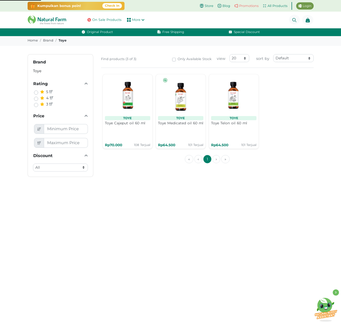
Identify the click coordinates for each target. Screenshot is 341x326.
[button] (48, 19)
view (221, 58)
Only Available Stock (195, 59)
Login (304, 6)
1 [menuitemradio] (207, 159)
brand (48, 40)
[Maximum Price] (66, 143)
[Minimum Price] (66, 129)
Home (33, 40)
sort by (262, 58)
